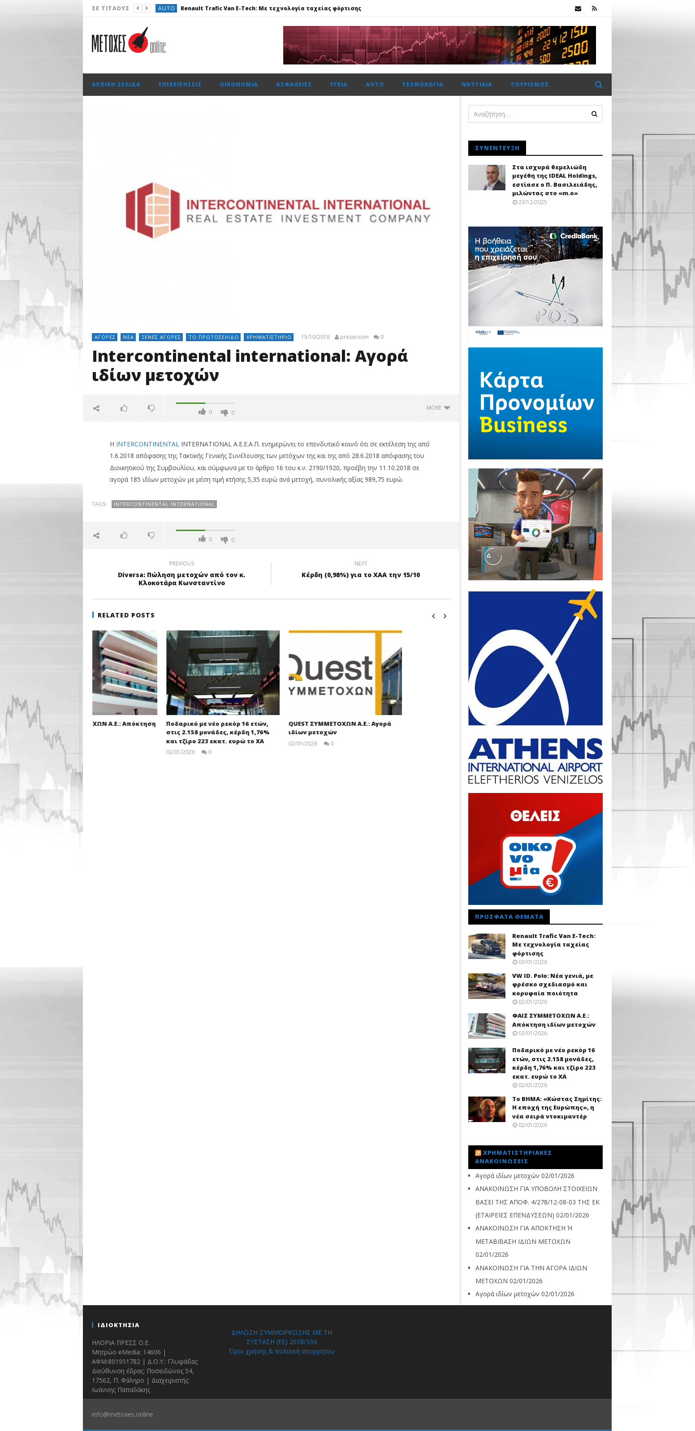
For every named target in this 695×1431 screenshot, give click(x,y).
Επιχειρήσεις (180, 84)
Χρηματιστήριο (269, 337)
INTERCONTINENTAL (147, 444)
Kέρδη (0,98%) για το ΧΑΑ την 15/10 (360, 570)
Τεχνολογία (423, 84)
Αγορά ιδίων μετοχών (507, 1175)
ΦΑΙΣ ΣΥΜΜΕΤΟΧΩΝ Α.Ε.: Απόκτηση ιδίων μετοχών (554, 1019)
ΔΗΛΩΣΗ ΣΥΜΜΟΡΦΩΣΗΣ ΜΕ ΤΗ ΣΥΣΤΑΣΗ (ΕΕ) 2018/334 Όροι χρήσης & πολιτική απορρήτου (282, 1341)
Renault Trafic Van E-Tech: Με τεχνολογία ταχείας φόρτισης (271, 8)
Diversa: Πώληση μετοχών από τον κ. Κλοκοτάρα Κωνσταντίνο (181, 574)
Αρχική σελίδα (116, 84)
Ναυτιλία (477, 84)
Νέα (128, 337)
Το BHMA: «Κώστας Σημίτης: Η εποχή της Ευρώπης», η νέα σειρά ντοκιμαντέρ (557, 1107)
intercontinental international (164, 504)
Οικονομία (239, 84)
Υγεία (339, 84)
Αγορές (105, 337)
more (438, 407)
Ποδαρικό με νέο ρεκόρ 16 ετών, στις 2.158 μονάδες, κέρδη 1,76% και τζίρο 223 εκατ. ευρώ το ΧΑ (266, 732)
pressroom (354, 337)
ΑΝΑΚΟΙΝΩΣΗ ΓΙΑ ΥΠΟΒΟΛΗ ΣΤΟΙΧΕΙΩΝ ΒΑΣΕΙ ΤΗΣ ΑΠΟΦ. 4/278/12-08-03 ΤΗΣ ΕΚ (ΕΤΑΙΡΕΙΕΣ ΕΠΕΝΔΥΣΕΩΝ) (537, 1201)
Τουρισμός (529, 84)
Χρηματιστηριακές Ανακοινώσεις (513, 1156)
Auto (166, 8)
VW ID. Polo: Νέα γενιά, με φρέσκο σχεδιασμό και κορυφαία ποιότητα (552, 984)
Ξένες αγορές (161, 337)
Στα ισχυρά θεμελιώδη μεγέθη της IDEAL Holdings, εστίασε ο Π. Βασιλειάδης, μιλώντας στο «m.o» (554, 180)
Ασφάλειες (294, 84)
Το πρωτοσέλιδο (214, 337)
